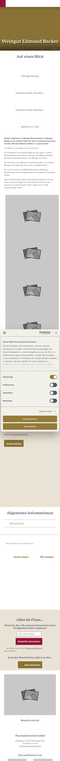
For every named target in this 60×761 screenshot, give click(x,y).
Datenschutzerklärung (33, 648)
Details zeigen (45, 411)
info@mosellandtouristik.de (30, 746)
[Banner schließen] (56, 333)
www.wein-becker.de (20, 434)
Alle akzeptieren (30, 419)
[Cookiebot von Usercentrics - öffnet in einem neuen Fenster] (39, 332)
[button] (3, 3)
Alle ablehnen (30, 426)
